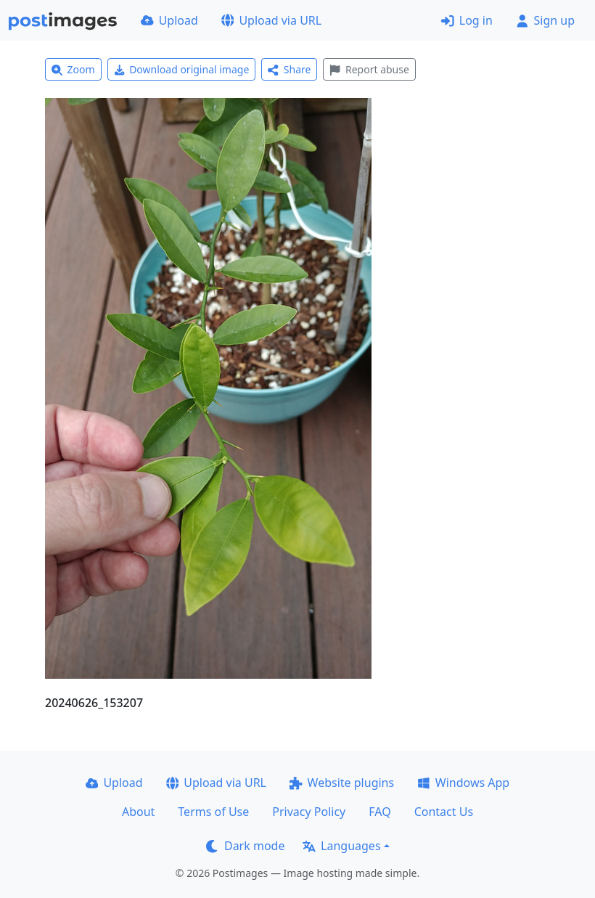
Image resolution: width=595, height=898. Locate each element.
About (138, 812)
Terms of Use (213, 812)
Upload (169, 20)
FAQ (379, 812)
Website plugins (342, 783)
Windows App (463, 783)
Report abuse (369, 69)
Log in (467, 20)
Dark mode (245, 846)
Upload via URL (271, 20)
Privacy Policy (308, 812)
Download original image (182, 69)
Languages (341, 846)
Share (289, 69)
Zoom (73, 69)
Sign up (545, 20)
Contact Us (443, 812)
